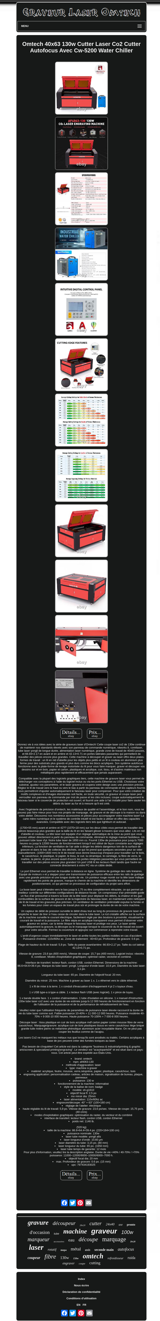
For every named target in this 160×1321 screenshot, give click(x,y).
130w (64, 1257)
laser (36, 1247)
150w (76, 1258)
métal (76, 1248)
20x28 (132, 1241)
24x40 (110, 1224)
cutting (94, 1263)
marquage (114, 1239)
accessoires (59, 1241)
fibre (50, 1256)
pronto (131, 1224)
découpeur (64, 1223)
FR (84, 1304)
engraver (68, 1263)
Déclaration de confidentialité (81, 1291)
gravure (38, 1222)
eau (71, 1239)
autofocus (126, 1249)
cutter (96, 1223)
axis (87, 1249)
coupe (82, 1263)
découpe (88, 1239)
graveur (104, 1231)
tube (56, 1233)
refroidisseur (115, 1258)
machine (75, 1231)
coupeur (34, 1258)
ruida (131, 1258)
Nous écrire (81, 1285)
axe (120, 1224)
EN (78, 1304)
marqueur (39, 1239)
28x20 (82, 1225)
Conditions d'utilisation (81, 1298)
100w (127, 1232)
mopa (64, 1250)
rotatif (52, 1249)
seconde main (104, 1249)
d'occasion (40, 1232)
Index (81, 1278)
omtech (93, 1256)
